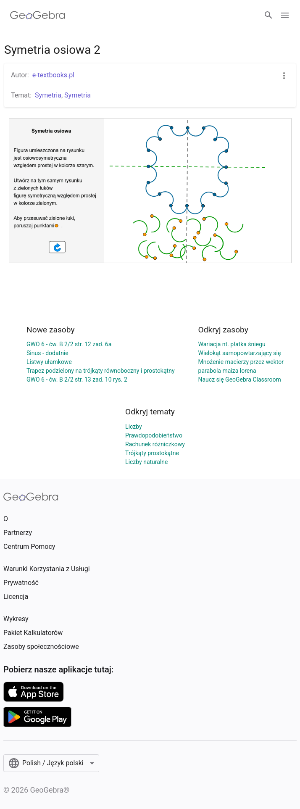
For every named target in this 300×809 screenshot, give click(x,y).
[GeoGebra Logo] (37, 15)
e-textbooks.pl (53, 75)
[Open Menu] (285, 15)
